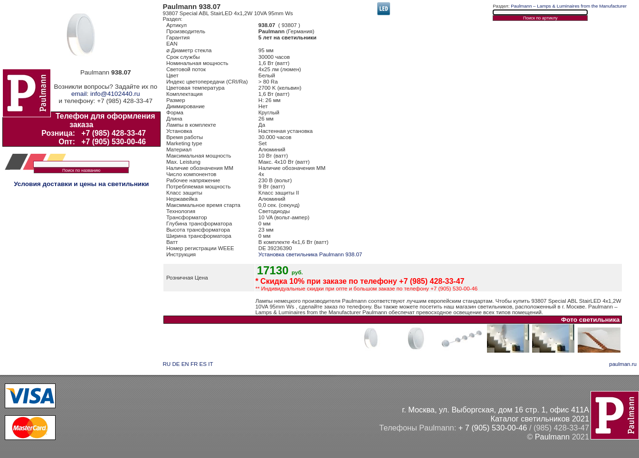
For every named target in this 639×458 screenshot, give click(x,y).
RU (167, 364)
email (78, 93)
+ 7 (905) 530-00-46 (492, 427)
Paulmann (552, 436)
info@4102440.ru (115, 93)
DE (176, 364)
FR (194, 364)
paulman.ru (623, 364)
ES (203, 364)
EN (185, 364)
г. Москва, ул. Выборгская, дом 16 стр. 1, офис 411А (495, 409)
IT (210, 364)
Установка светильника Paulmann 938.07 (310, 254)
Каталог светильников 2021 (539, 418)
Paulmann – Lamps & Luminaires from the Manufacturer (569, 6)
